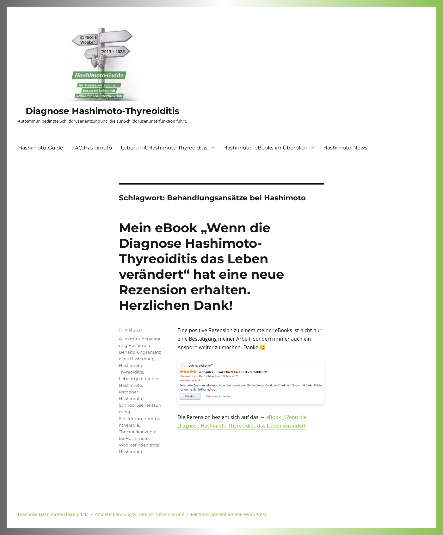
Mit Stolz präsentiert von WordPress (229, 514)
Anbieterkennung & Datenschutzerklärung (139, 514)
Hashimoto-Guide (40, 148)
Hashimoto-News (345, 148)
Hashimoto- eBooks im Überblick (265, 148)
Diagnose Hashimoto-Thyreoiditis (102, 111)
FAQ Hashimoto (92, 148)
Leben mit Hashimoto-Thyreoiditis (164, 148)
